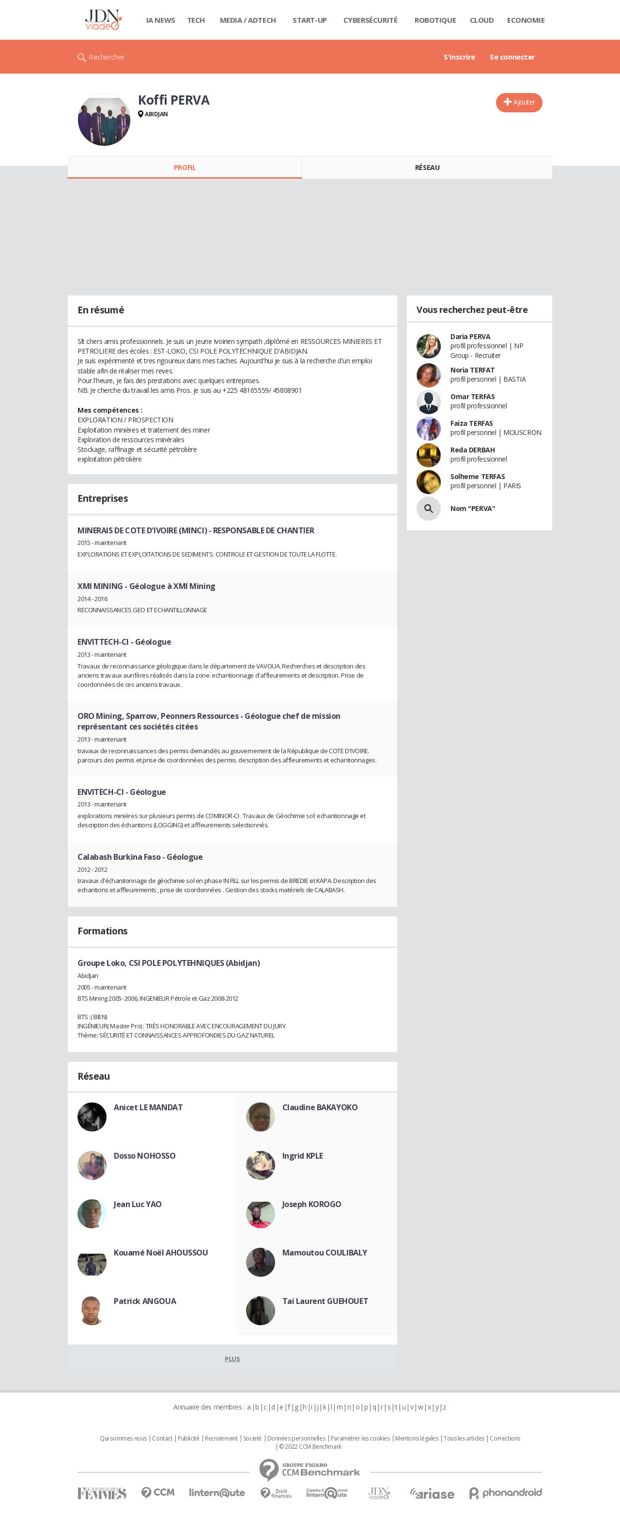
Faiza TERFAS (471, 423)
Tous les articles (464, 1438)
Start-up (310, 20)
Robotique (435, 20)
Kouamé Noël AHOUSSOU (161, 1252)
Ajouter (524, 102)
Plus (232, 1358)
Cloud (482, 20)
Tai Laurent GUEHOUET (325, 1301)
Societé (252, 1438)
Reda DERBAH (472, 449)
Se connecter (512, 57)
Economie (526, 20)
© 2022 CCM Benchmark (310, 1446)
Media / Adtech (248, 20)
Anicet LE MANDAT (148, 1107)
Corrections (505, 1438)
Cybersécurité (370, 20)
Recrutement (221, 1438)
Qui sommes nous (123, 1438)
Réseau (427, 167)
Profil (185, 167)
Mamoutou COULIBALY (324, 1252)
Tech (196, 20)
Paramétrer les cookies (360, 1438)
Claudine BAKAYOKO (320, 1107)
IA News (160, 20)
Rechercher (107, 57)
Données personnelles (296, 1438)
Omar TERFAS (472, 396)
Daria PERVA (470, 336)
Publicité (188, 1438)
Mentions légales (416, 1438)
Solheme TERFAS (477, 476)
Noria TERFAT (472, 369)
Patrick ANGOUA (145, 1301)
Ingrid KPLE (302, 1155)
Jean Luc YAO (138, 1204)
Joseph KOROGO (312, 1204)
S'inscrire (459, 57)
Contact (162, 1438)
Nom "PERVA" (472, 508)
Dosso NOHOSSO (145, 1155)
